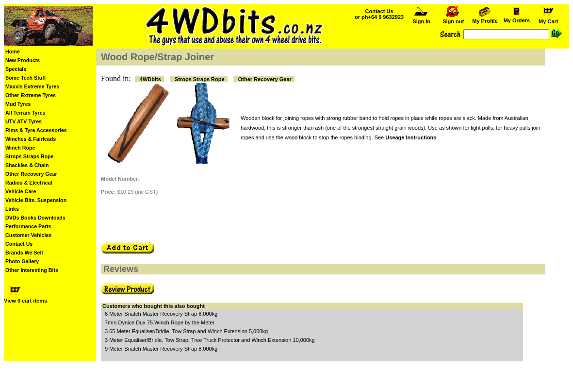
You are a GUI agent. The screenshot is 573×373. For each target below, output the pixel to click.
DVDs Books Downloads (35, 217)
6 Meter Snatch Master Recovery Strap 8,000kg (161, 314)
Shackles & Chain (27, 165)
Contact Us (19, 244)
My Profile (485, 18)
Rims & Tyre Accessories (36, 130)
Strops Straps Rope (29, 156)
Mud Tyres (18, 104)
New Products (22, 60)
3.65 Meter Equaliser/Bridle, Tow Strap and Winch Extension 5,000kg (186, 331)
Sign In (422, 19)
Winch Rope (20, 148)
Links (12, 209)
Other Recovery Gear (31, 174)
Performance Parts (28, 226)
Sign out (453, 19)
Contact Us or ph (379, 14)
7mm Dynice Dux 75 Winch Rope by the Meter (159, 322)
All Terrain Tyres (25, 113)
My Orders (516, 18)
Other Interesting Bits (31, 270)
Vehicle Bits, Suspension (35, 200)
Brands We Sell (24, 252)
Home (12, 51)
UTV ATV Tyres (23, 121)
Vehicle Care (20, 191)
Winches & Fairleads (30, 139)
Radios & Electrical (28, 183)
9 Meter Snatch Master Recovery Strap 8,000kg (161, 349)
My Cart (548, 19)
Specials (15, 69)
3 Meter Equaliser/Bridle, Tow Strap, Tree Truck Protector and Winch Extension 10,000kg (210, 340)
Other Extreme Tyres (30, 95)
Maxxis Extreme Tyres (32, 86)
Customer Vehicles (28, 235)
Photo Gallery (22, 261)
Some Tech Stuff (25, 78)
